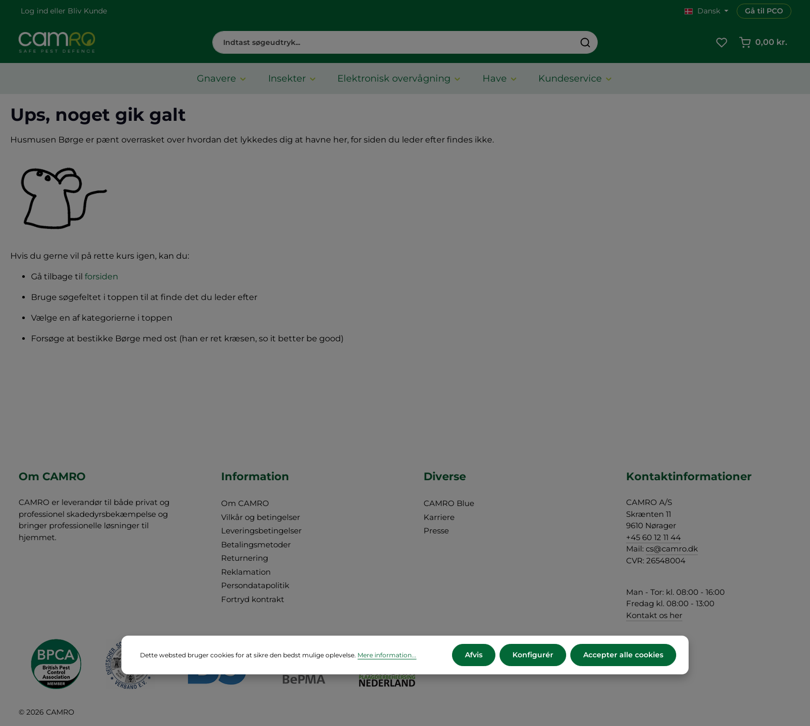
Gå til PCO (764, 10)
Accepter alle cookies (623, 654)
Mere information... (386, 655)
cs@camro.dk (672, 549)
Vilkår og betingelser (260, 517)
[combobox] (393, 42)
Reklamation (246, 572)
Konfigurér (532, 654)
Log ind (34, 10)
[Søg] (585, 42)
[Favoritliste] (721, 42)
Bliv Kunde (87, 10)
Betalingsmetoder (256, 544)
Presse (436, 530)
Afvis (473, 654)
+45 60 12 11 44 (653, 537)
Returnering (244, 558)
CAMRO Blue (449, 503)
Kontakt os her (654, 615)
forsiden (101, 276)
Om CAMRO (245, 503)
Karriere (439, 517)
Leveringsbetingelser (261, 530)
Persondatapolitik (255, 585)
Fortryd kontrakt (252, 599)
